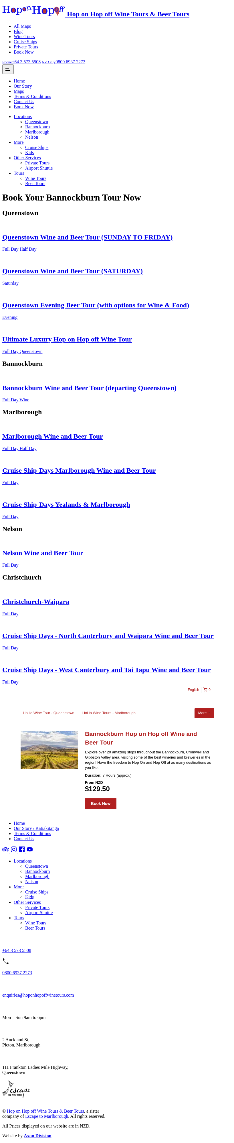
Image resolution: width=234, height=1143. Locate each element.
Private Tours (26, 46)
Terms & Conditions (32, 96)
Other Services (27, 157)
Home (19, 80)
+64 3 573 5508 (16, 950)
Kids (29, 152)
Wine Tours (24, 36)
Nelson (31, 137)
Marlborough (37, 131)
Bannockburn (37, 126)
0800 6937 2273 (17, 972)
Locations (23, 116)
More (19, 142)
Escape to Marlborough (46, 1116)
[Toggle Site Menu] (8, 69)
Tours (19, 173)
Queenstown (36, 121)
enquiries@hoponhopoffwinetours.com (38, 995)
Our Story (23, 86)
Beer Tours (35, 183)
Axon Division (37, 1135)
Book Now (24, 52)
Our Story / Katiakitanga (36, 828)
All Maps (22, 26)
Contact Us (24, 101)
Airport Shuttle (39, 168)
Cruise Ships (25, 41)
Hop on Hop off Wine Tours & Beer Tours (45, 1111)
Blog (18, 31)
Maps (19, 91)
